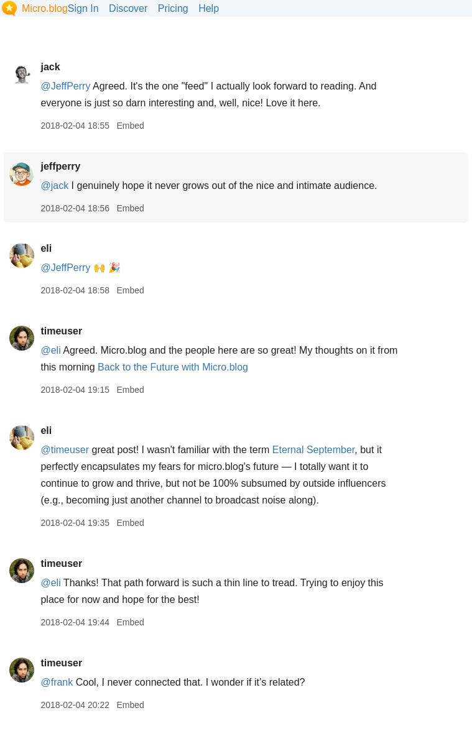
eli (46, 248)
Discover (128, 8)
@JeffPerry (65, 86)
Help (208, 8)
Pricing (173, 8)
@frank (56, 682)
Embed (130, 126)
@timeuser (64, 449)
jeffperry (60, 166)
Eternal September (313, 449)
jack (50, 67)
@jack (54, 185)
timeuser (61, 331)
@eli (50, 350)
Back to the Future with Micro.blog (173, 367)
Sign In (83, 8)
